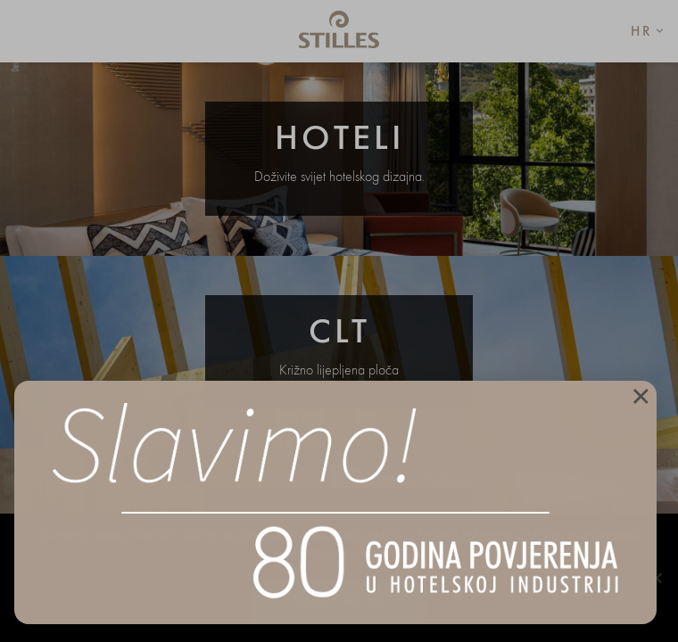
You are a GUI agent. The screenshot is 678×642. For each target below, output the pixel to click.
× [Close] (640, 395)
